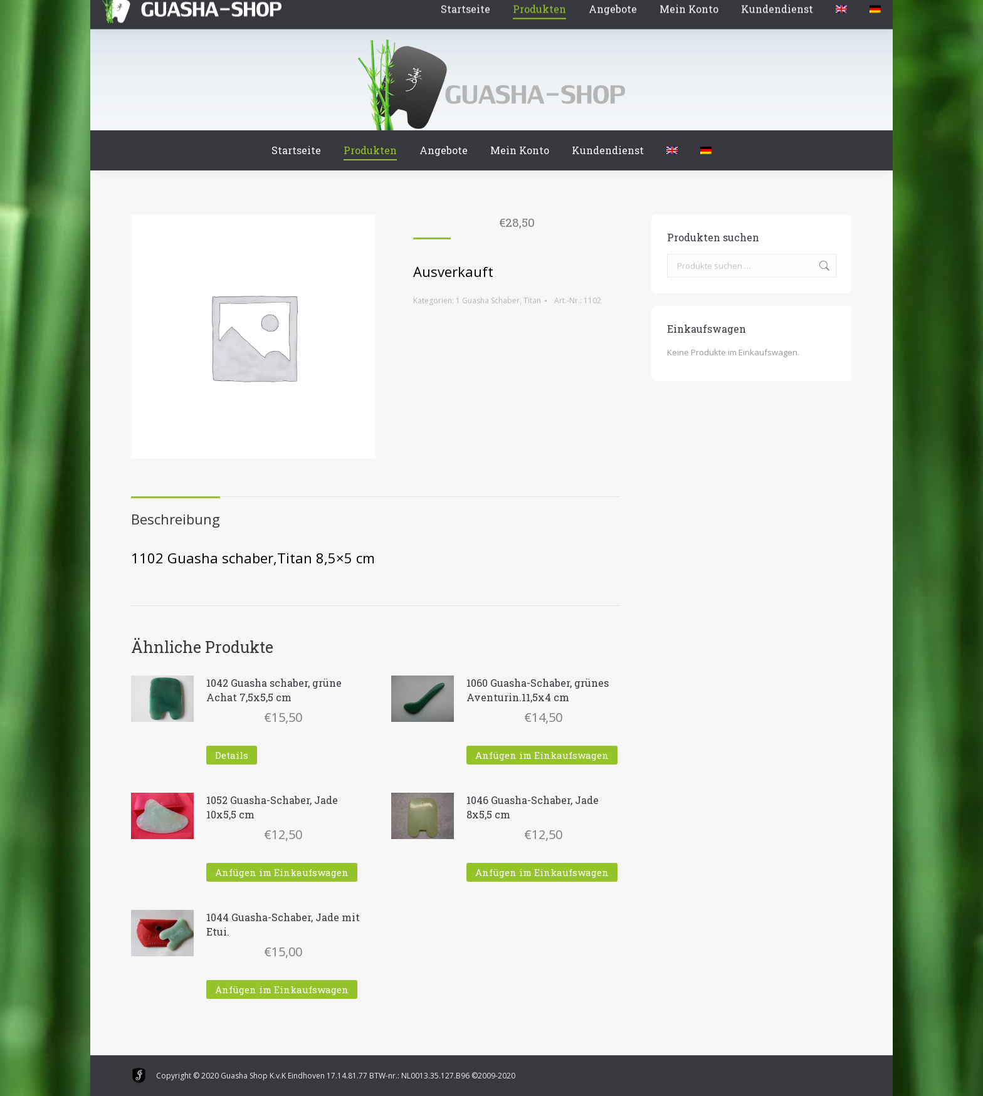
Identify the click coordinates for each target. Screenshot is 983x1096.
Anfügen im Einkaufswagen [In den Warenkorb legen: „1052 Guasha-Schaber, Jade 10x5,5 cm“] (282, 872)
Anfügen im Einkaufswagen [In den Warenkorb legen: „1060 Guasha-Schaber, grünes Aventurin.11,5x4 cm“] (542, 755)
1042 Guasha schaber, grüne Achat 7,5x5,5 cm (274, 690)
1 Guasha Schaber (488, 300)
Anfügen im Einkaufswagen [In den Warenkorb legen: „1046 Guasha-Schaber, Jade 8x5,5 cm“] (542, 872)
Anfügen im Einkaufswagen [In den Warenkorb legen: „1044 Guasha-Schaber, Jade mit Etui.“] (282, 989)
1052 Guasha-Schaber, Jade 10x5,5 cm (272, 807)
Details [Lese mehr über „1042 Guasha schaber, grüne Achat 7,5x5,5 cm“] (231, 755)
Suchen (823, 266)
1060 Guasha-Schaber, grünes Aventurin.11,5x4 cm (537, 690)
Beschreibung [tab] (175, 518)
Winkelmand (168, 12)
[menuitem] (672, 150)
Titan (532, 300)
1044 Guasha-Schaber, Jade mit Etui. (283, 924)
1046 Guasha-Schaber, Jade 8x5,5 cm (532, 807)
